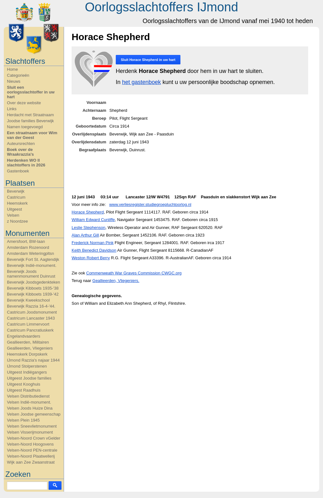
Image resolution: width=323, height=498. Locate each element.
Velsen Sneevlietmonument (32, 426)
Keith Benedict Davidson (94, 250)
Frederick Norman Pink (93, 242)
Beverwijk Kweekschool (28, 300)
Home (12, 69)
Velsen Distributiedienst (28, 396)
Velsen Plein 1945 (23, 420)
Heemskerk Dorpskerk (27, 354)
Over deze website (24, 102)
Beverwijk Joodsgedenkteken (33, 282)
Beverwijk (16, 191)
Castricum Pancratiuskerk (30, 330)
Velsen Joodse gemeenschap (34, 414)
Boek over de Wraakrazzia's (20, 152)
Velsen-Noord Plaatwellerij (31, 456)
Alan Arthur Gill (85, 235)
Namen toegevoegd (25, 126)
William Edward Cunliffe (93, 219)
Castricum (16, 197)
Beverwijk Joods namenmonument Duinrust (31, 274)
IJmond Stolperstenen (27, 366)
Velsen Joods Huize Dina (30, 408)
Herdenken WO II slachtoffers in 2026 (26, 162)
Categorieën (18, 75)
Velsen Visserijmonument (30, 432)
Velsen (13, 215)
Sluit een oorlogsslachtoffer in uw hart (31, 92)
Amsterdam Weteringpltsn (30, 253)
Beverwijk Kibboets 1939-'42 (33, 294)
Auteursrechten (21, 143)
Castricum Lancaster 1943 (31, 318)
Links (11, 108)
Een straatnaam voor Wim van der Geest (32, 135)
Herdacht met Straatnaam (30, 114)
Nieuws (14, 81)
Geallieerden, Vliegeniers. (115, 280)
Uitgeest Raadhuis (23, 390)
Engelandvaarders (23, 336)
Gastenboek (18, 171)
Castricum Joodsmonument (32, 312)
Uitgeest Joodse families (29, 378)
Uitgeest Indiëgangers (27, 372)
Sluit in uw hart (148, 60)
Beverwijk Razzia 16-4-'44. (31, 306)
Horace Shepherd (88, 212)
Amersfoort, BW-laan (26, 241)
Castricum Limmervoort (28, 324)
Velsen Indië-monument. (29, 402)
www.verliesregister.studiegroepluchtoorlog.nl (150, 204)
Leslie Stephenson (88, 227)
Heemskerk (17, 203)
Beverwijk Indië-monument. (31, 265)
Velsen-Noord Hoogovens (30, 444)
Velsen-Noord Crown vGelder (33, 438)
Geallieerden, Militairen (28, 342)
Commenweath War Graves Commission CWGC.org (133, 273)
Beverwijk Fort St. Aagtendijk (33, 259)
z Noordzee (17, 221)
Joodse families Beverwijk (30, 120)
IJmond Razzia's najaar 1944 (33, 360)
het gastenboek (141, 82)
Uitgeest (14, 209)
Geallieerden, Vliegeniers (30, 348)
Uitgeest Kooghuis (23, 384)
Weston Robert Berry (91, 257)
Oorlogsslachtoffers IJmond (161, 7)
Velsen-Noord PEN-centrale (32, 450)
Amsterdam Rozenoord (28, 247)
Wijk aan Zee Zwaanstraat (31, 462)
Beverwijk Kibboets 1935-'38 (33, 288)
